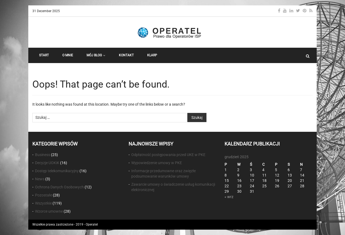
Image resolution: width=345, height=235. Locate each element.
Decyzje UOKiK (47, 163)
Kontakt (126, 55)
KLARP (152, 55)
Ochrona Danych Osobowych (59, 187)
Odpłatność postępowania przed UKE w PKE (168, 155)
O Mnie (67, 55)
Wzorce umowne (49, 211)
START (44, 55)
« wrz (229, 197)
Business (42, 155)
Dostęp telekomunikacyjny (57, 171)
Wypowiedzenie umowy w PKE (156, 163)
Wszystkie (43, 203)
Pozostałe (43, 195)
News (39, 179)
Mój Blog (96, 55)
